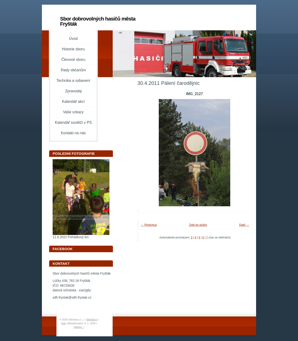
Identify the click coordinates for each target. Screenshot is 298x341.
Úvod (73, 39)
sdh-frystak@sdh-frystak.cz (72, 297)
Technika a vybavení (73, 81)
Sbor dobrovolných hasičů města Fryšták (97, 21)
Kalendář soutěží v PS (73, 122)
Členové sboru (73, 60)
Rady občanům (73, 70)
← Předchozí (149, 225)
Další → (244, 225)
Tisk (63, 323)
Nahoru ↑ (79, 327)
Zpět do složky (198, 225)
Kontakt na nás (73, 133)
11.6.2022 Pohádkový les (71, 237)
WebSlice (92, 319)
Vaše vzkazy (73, 112)
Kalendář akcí (73, 101)
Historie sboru (73, 49)
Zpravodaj (73, 91)
